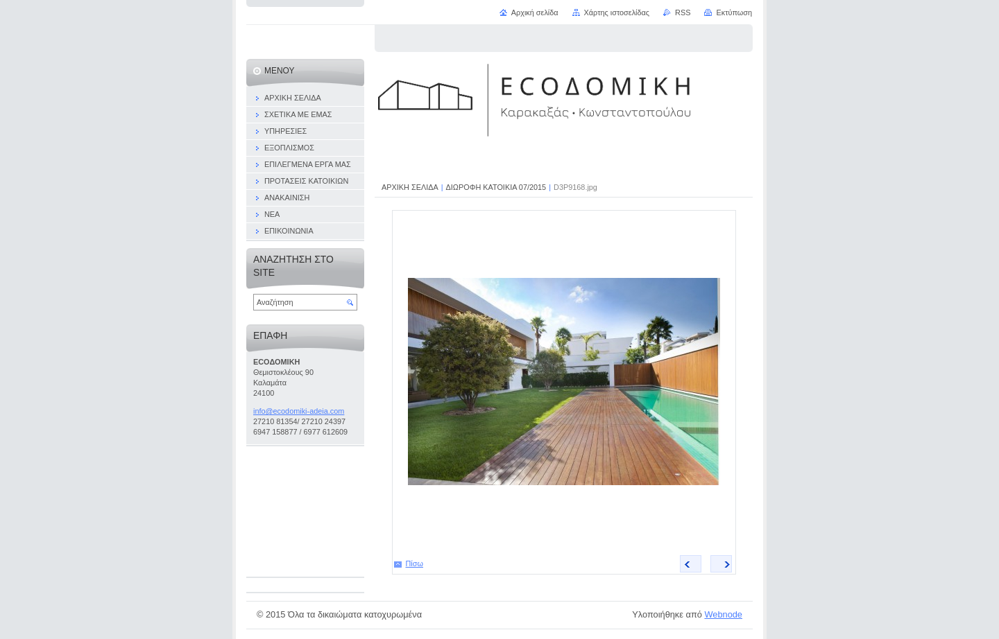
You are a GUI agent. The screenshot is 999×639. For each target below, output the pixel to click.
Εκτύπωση (734, 12)
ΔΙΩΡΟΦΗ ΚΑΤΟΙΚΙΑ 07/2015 (496, 187)
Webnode (723, 614)
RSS (682, 12)
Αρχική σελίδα (534, 12)
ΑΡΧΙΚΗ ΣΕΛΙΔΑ (410, 187)
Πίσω (414, 563)
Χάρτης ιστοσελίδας (617, 12)
